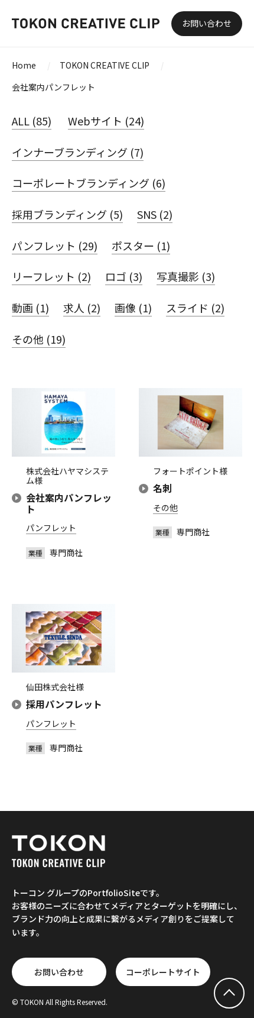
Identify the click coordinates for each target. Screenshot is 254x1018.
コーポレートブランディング (88, 182)
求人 (81, 307)
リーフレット (51, 276)
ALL (31, 120)
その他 (39, 339)
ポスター (141, 245)
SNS (154, 214)
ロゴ (123, 276)
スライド (195, 307)
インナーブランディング (78, 152)
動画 (30, 307)
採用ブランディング (67, 214)
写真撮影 (186, 276)
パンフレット (54, 245)
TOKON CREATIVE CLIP (104, 65)
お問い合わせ (207, 23)
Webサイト (106, 120)
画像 (133, 307)
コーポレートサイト (163, 972)
